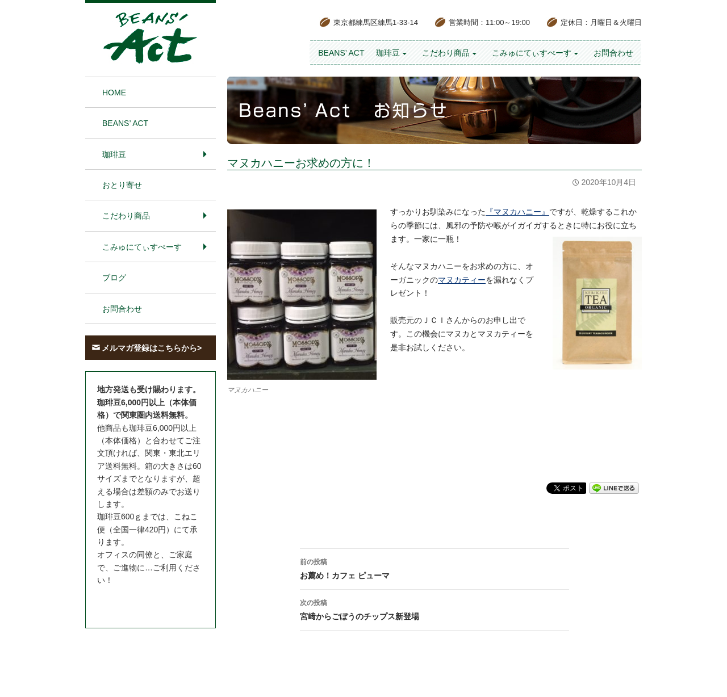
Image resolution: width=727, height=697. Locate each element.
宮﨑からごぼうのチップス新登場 (434, 608)
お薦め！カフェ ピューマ (434, 567)
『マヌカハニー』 (517, 211)
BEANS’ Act (341, 52)
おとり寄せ (122, 185)
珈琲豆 (388, 52)
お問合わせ (613, 52)
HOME (114, 92)
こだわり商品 (446, 52)
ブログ (114, 277)
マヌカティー (462, 279)
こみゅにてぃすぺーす (531, 52)
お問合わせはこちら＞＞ (141, 601)
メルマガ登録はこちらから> (152, 347)
